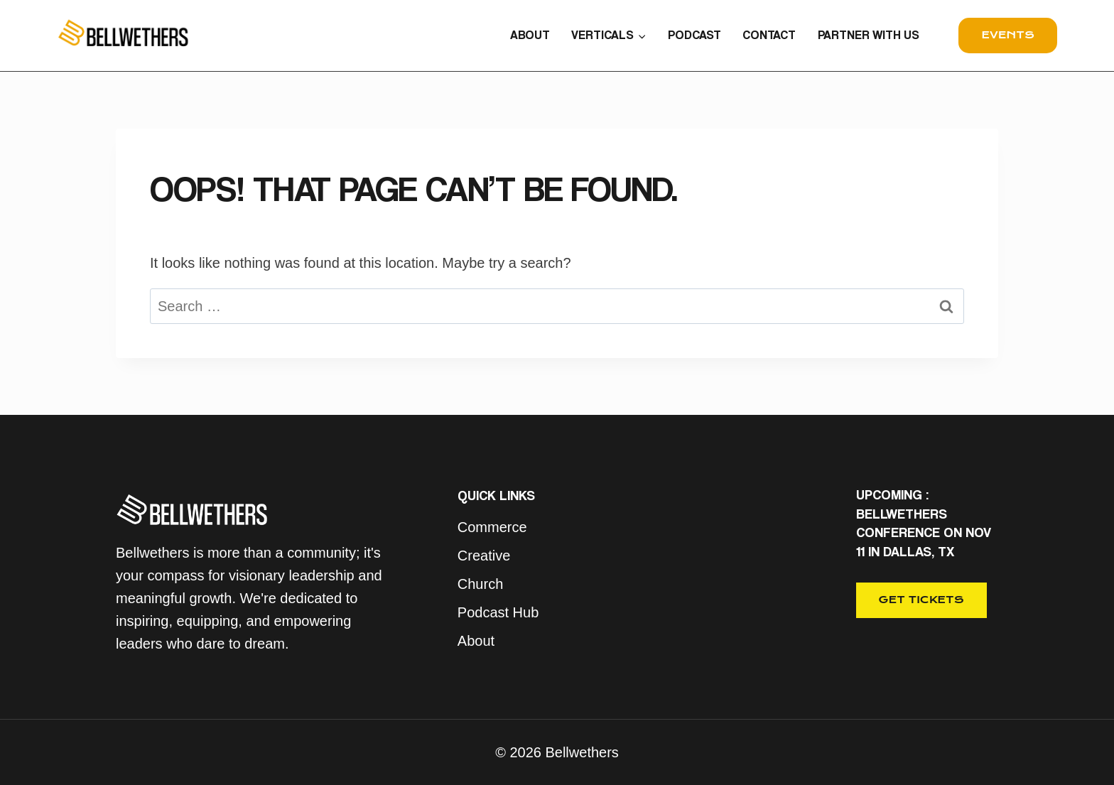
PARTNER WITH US (868, 35)
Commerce (492, 527)
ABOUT (530, 35)
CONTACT (769, 35)
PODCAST (694, 35)
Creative (484, 555)
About (476, 641)
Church (480, 584)
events (1007, 34)
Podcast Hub (498, 612)
